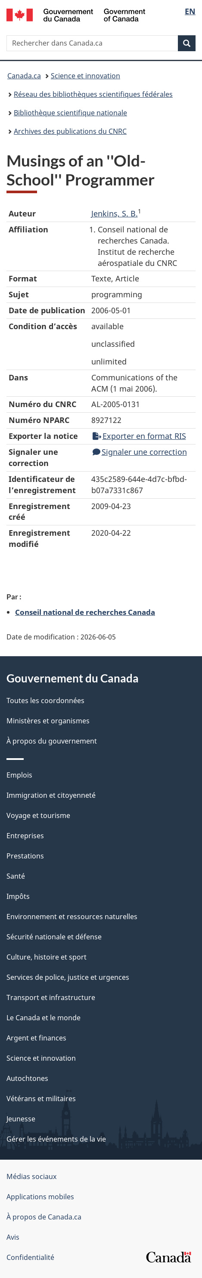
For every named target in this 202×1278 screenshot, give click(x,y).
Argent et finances (36, 1038)
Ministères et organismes (48, 720)
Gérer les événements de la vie (56, 1139)
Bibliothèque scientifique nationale (70, 112)
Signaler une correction (140, 452)
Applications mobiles (40, 1196)
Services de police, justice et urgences (67, 977)
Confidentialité (30, 1257)
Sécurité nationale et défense (54, 937)
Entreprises (25, 835)
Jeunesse (20, 1119)
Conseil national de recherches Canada (85, 612)
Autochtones (27, 1078)
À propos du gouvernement (51, 741)
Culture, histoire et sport (46, 957)
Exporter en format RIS (139, 436)
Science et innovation (85, 75)
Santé (15, 876)
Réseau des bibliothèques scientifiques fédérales (93, 94)
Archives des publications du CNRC (70, 131)
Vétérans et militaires (41, 1098)
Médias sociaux (31, 1176)
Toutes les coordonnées (45, 700)
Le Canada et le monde (43, 1017)
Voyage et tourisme (38, 815)
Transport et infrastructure (50, 997)
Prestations (25, 856)
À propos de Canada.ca (43, 1217)
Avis (12, 1237)
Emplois (19, 775)
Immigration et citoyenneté (51, 795)
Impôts (18, 896)
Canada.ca (24, 75)
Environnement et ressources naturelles (71, 916)
